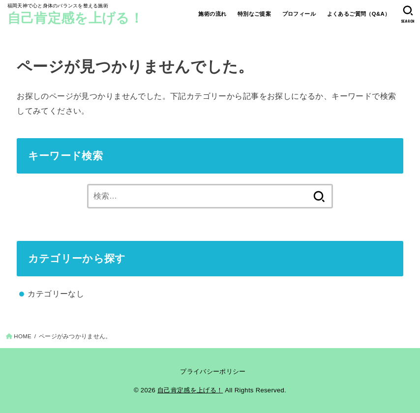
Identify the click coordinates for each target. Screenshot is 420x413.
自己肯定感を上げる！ (75, 18)
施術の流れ (212, 14)
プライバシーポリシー (212, 371)
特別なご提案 (254, 14)
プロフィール (299, 14)
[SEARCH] (408, 14)
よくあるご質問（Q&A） (358, 14)
